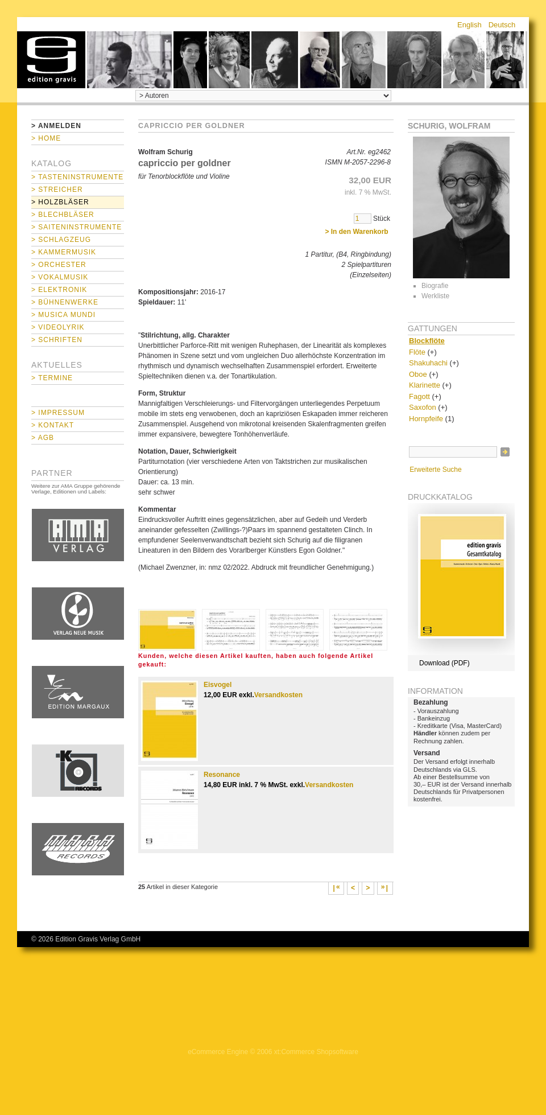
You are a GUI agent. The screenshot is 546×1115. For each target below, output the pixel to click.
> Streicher (57, 190)
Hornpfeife (426, 418)
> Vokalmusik (59, 277)
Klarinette (424, 385)
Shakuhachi (428, 363)
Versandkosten (278, 695)
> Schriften (56, 340)
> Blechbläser (62, 215)
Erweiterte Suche (435, 470)
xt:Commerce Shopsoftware (316, 1052)
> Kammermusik (63, 252)
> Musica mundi (63, 315)
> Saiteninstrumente (76, 227)
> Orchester (58, 265)
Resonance (222, 775)
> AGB (42, 438)
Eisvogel (217, 685)
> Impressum (58, 413)
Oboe (418, 374)
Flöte (417, 352)
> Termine (52, 378)
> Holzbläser (60, 202)
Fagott (419, 396)
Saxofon (422, 407)
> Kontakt (52, 425)
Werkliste (435, 296)
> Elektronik (59, 290)
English (469, 24)
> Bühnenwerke (64, 302)
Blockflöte (427, 340)
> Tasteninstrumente (77, 177)
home (51, 59)
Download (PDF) (444, 663)
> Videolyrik (57, 327)
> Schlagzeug (61, 240)
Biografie (434, 286)
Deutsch (502, 24)
